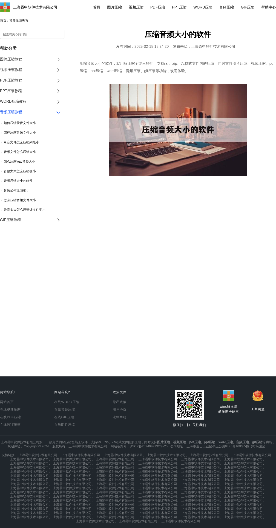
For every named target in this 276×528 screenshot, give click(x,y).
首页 (96, 7)
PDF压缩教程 (11, 80)
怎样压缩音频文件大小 (20, 132)
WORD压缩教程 (13, 101)
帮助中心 (268, 7)
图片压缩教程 (11, 59)
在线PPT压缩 (10, 424)
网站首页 (7, 402)
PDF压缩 (157, 7)
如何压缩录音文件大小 (20, 123)
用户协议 (119, 409)
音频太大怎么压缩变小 (20, 171)
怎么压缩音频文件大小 (20, 200)
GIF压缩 (247, 7)
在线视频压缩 (10, 409)
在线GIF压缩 (64, 417)
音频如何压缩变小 (16, 190)
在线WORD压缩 (66, 402)
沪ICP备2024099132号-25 (148, 446)
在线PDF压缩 (10, 417)
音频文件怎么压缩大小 (20, 152)
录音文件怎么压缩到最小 (21, 142)
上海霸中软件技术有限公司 (35, 7)
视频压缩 (136, 7)
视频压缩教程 (11, 70)
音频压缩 (226, 7)
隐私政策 (119, 402)
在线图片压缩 (64, 424)
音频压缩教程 (19, 20)
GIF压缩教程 (10, 220)
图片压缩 (114, 7)
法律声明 (119, 417)
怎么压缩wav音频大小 (19, 161)
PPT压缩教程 (11, 91)
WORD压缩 (203, 7)
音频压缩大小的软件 (18, 181)
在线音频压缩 (64, 409)
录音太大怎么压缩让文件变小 (25, 210)
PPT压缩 (179, 7)
